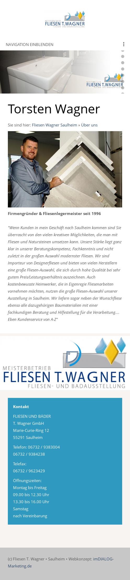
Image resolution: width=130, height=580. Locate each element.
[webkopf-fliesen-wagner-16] (123, 75)
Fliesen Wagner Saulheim (54, 124)
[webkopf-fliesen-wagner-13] (123, 56)
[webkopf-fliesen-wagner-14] (123, 63)
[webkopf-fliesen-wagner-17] (123, 81)
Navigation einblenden (29, 44)
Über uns (89, 124)
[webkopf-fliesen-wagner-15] (123, 69)
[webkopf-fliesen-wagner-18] (123, 88)
